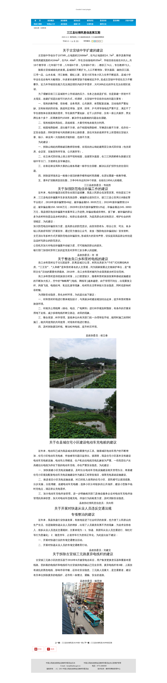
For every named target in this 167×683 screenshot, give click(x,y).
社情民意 (90, 24)
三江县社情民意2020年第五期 (101, 653)
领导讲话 (90, 20)
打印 (38, 659)
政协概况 (51, 20)
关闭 (50, 659)
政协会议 (77, 20)
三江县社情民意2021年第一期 (72, 653)
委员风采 (103, 20)
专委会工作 (51, 24)
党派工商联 (38, 24)
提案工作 (77, 24)
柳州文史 (103, 24)
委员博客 (116, 20)
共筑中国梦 (129, 20)
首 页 (38, 20)
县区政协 (64, 24)
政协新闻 (64, 20)
